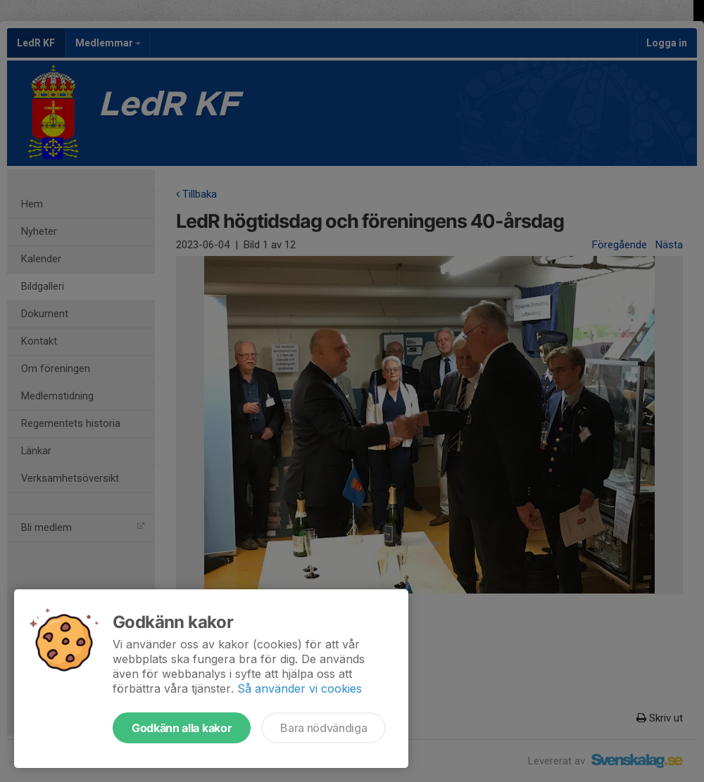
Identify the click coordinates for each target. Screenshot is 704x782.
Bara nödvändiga (323, 728)
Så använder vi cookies (299, 688)
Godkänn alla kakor (182, 728)
